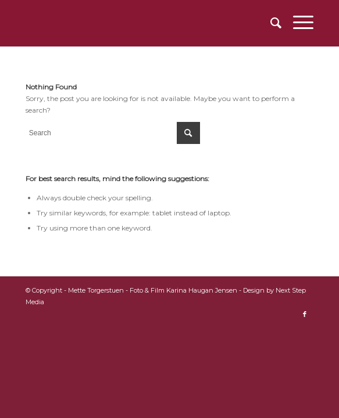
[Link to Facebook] (304, 314)
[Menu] (297, 23)
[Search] (270, 23)
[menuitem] (270, 23)
